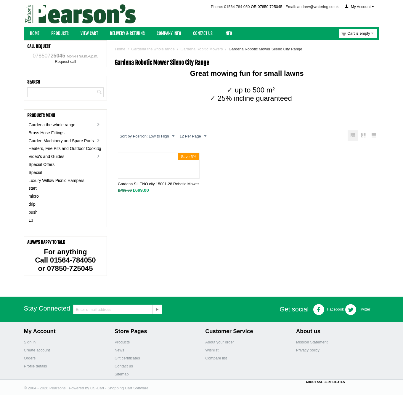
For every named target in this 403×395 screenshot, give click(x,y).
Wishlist (212, 350)
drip (32, 204)
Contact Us (203, 33)
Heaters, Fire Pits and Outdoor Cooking (65, 148)
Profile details (35, 366)
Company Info (169, 33)
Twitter (357, 309)
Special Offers (42, 164)
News (119, 350)
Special (35, 172)
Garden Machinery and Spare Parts (61, 140)
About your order (219, 342)
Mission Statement (312, 342)
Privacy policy (307, 350)
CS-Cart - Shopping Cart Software (119, 388)
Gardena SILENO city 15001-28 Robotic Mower (158, 184)
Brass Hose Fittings (47, 132)
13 (31, 220)
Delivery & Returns (127, 33)
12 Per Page (192, 136)
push (33, 212)
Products (60, 33)
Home (34, 33)
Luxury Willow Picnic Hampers (56, 180)
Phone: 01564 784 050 (230, 6)
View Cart (89, 33)
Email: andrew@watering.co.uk (311, 6)
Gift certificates (127, 358)
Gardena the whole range (52, 124)
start (33, 188)
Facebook (328, 309)
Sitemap (122, 374)
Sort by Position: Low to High (147, 136)
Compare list (216, 358)
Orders (30, 358)
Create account (37, 350)
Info (228, 33)
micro (34, 196)
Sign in (30, 342)
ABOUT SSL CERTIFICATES (325, 382)
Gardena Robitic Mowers (202, 49)
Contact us (124, 366)
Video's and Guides (47, 156)
